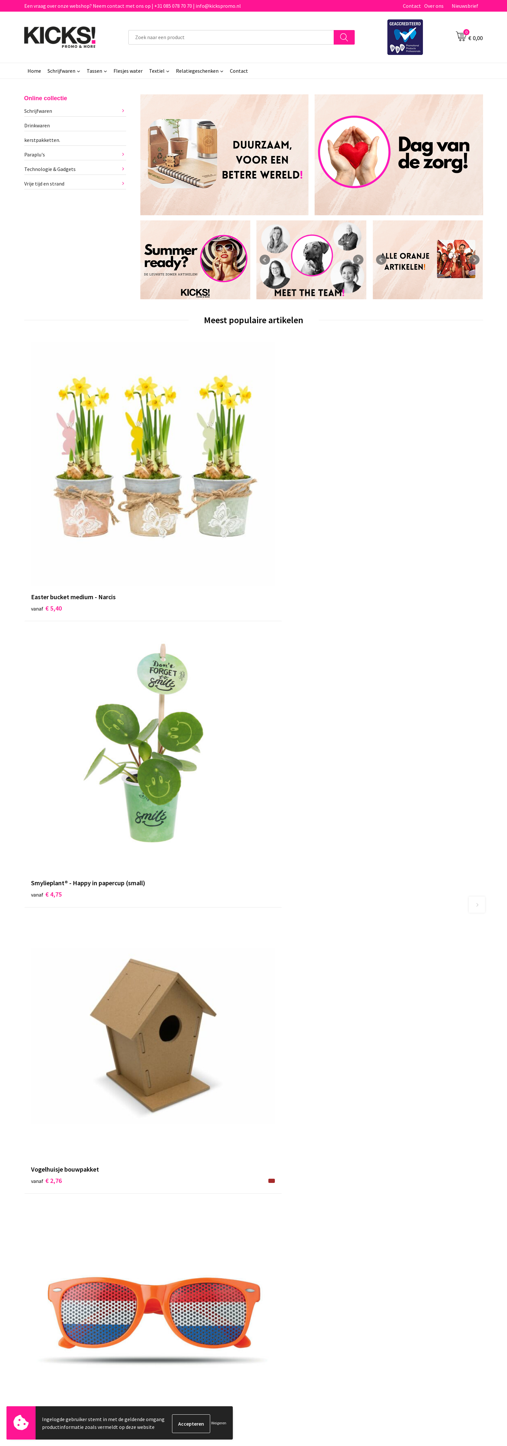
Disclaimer (387, 1291)
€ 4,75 (161, 475)
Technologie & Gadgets (50, 169)
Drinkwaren (37, 125)
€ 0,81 (390, 465)
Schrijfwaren (61, 71)
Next (358, 260)
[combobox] (231, 37)
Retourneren (276, 1291)
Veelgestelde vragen (170, 1281)
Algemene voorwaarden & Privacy (412, 1272)
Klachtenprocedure (169, 1301)
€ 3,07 (275, 785)
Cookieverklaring (394, 1281)
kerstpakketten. (42, 140)
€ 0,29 (390, 815)
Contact (412, 6)
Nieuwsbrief (465, 6)
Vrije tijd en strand (44, 183)
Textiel (157, 71)
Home (34, 71)
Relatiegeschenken (197, 71)
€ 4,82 (161, 795)
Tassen (94, 71)
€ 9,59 (46, 795)
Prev (265, 260)
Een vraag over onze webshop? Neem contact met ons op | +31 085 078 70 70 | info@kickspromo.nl (132, 6)
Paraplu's (34, 154)
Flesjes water (128, 71)
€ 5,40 (46, 465)
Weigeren (218, 1423)
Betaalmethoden (281, 1281)
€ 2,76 (275, 465)
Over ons (434, 6)
